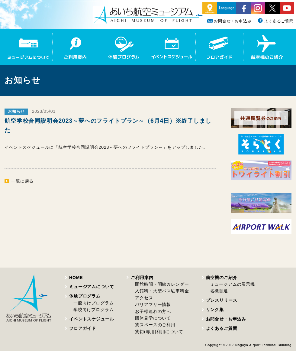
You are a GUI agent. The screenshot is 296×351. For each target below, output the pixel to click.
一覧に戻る (22, 181)
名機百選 (219, 290)
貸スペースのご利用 (155, 324)
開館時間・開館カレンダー (162, 284)
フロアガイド (82, 328)
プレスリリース (221, 300)
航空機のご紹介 (221, 277)
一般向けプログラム (93, 303)
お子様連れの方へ (153, 311)
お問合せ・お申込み (229, 21)
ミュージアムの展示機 (232, 284)
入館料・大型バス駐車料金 (162, 290)
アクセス (144, 297)
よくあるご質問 (275, 21)
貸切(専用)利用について (159, 331)
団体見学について (153, 318)
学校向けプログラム (93, 309)
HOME (76, 277)
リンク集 (215, 309)
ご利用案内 (142, 277)
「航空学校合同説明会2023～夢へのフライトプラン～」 (110, 147)
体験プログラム (85, 296)
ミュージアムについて (91, 286)
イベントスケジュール (91, 319)
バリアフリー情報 (153, 304)
